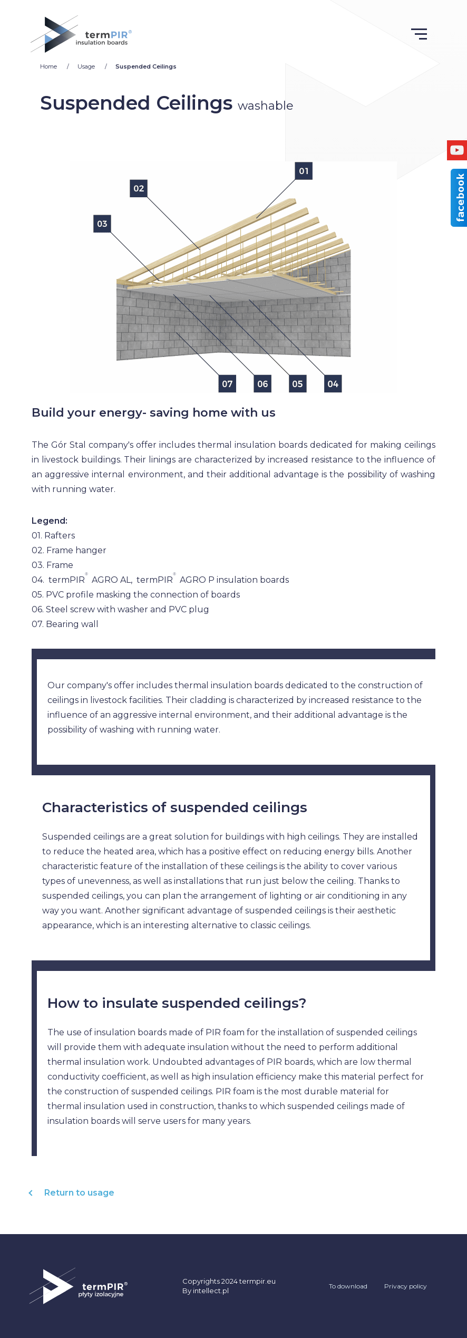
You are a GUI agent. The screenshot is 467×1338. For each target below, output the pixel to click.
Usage (86, 66)
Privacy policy (405, 1286)
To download (348, 1286)
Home (49, 66)
